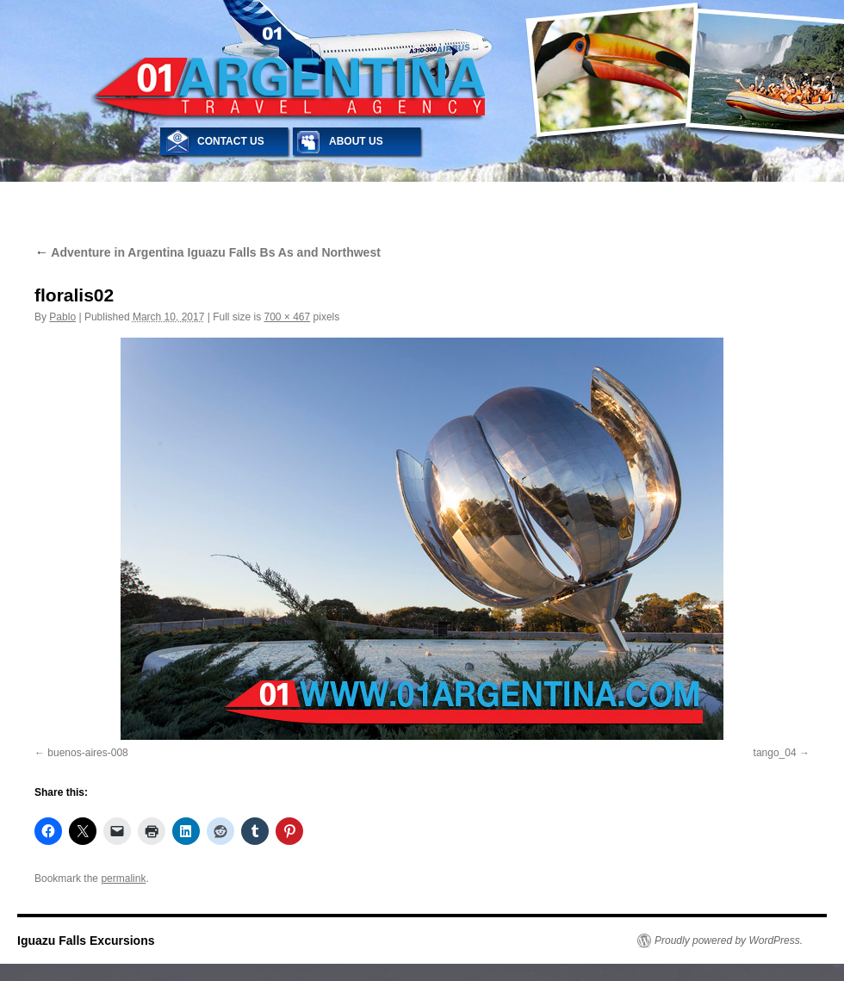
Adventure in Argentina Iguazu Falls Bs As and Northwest (207, 252)
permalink (123, 878)
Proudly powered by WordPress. (729, 940)
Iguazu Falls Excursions (86, 940)
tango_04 (775, 753)
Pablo (62, 317)
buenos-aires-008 (87, 753)
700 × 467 (287, 317)
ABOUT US (356, 141)
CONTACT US (230, 141)
